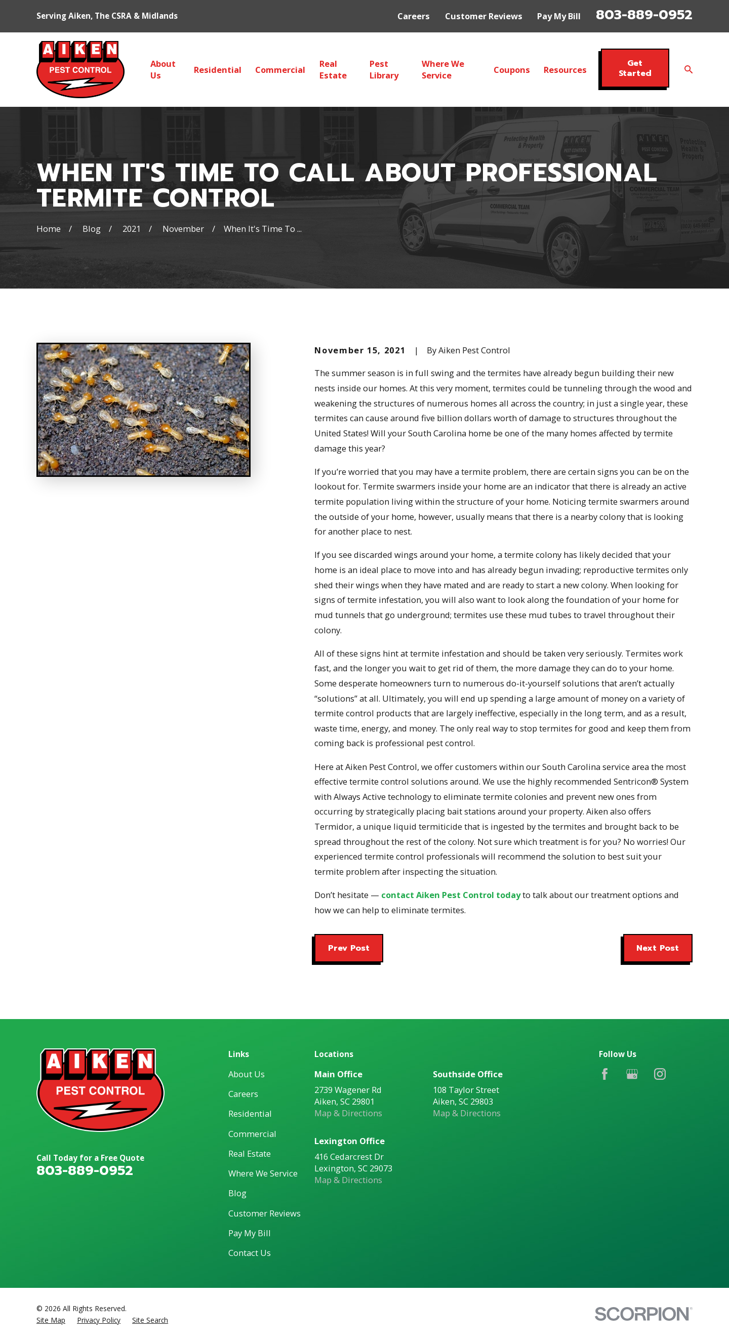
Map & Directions (348, 1113)
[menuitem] (50, 1320)
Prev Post (349, 948)
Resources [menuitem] (565, 69)
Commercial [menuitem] (280, 69)
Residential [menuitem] (217, 69)
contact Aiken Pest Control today (450, 895)
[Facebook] (605, 1074)
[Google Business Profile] (632, 1074)
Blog (237, 1193)
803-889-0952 (644, 15)
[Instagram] (660, 1074)
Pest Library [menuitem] (384, 69)
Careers (413, 16)
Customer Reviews (483, 16)
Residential (250, 1113)
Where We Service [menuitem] (443, 69)
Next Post (657, 948)
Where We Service (263, 1173)
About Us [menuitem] (163, 69)
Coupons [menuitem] (512, 69)
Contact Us (249, 1252)
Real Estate (249, 1153)
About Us (246, 1074)
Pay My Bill (559, 16)
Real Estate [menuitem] (333, 69)
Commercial (252, 1134)
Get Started (635, 68)
